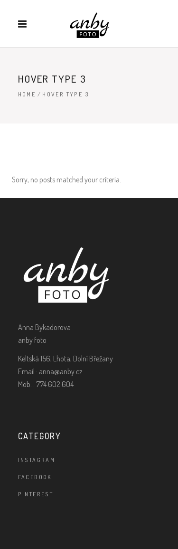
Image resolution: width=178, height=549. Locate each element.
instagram (37, 460)
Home (27, 94)
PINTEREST (36, 494)
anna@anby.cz (60, 371)
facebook (35, 477)
